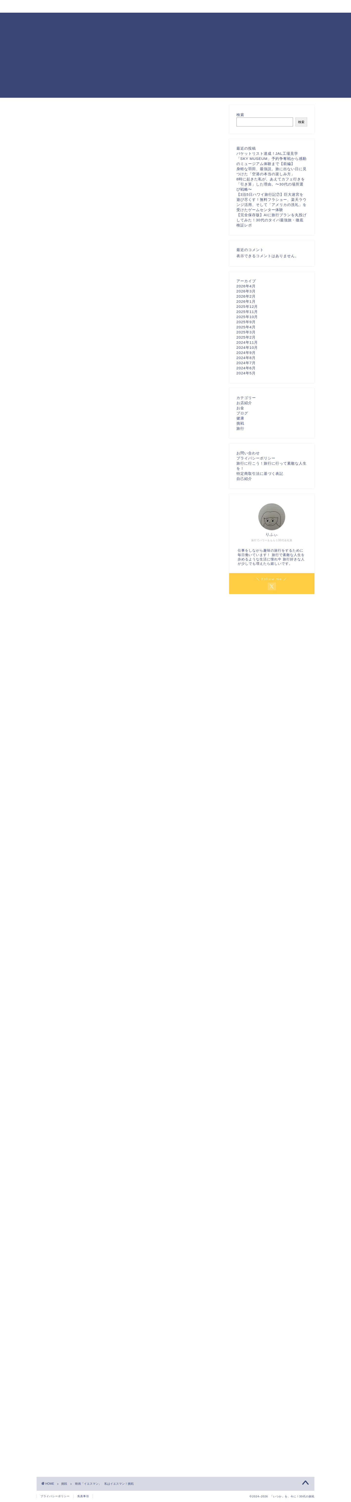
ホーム (48, 6)
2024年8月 (246, 358)
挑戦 (41, 112)
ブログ (242, 413)
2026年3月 (246, 291)
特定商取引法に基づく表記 (259, 473)
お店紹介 (244, 403)
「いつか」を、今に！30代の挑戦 (176, 19)
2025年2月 (246, 337)
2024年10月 (247, 347)
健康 (240, 418)
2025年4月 (246, 327)
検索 (240, 115)
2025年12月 (247, 306)
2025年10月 (247, 317)
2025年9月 (246, 322)
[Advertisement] (175, 63)
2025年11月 (247, 312)
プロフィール (78, 6)
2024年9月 (246, 353)
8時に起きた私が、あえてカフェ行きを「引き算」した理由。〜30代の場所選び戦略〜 (270, 184)
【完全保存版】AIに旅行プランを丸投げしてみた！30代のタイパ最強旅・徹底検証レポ (271, 220)
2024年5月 (246, 373)
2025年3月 (246, 332)
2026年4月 (246, 286)
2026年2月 (246, 296)
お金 (240, 408)
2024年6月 (246, 368)
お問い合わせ (114, 6)
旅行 (240, 428)
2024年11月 (247, 342)
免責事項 (83, 1496)
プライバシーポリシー (255, 458)
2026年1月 (246, 301)
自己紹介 (244, 479)
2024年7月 (246, 363)
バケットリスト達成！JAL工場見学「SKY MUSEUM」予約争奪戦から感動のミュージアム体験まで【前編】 (271, 158)
